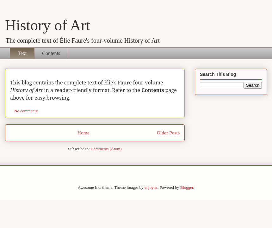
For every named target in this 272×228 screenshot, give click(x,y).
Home (83, 132)
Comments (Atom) (106, 148)
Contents (51, 53)
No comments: (26, 110)
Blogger (186, 187)
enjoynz (151, 187)
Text (22, 53)
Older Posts (168, 132)
